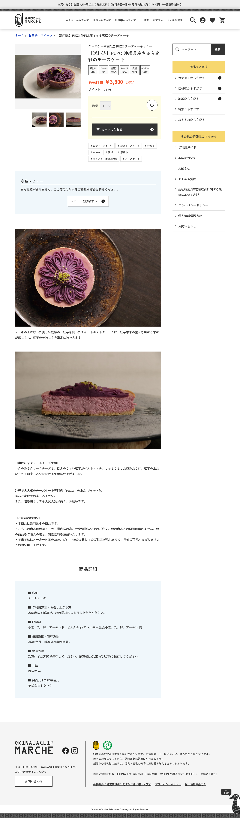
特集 (146, 22)
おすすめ (158, 22)
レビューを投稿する (83, 203)
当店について (187, 160)
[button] (39, 121)
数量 (95, 107)
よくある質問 (175, 22)
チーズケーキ (132, 161)
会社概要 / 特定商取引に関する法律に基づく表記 (122, 786)
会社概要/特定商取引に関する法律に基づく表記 (200, 194)
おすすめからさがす (191, 121)
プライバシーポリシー (193, 207)
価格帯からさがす (125, 22)
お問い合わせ (187, 228)
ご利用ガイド (187, 149)
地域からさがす (102, 22)
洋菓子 (151, 148)
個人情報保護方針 (190, 217)
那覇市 (124, 154)
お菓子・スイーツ (102, 148)
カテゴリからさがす (77, 22)
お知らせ (184, 170)
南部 (110, 154)
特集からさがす (188, 111)
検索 (218, 51)
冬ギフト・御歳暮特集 (105, 161)
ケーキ (96, 154)
